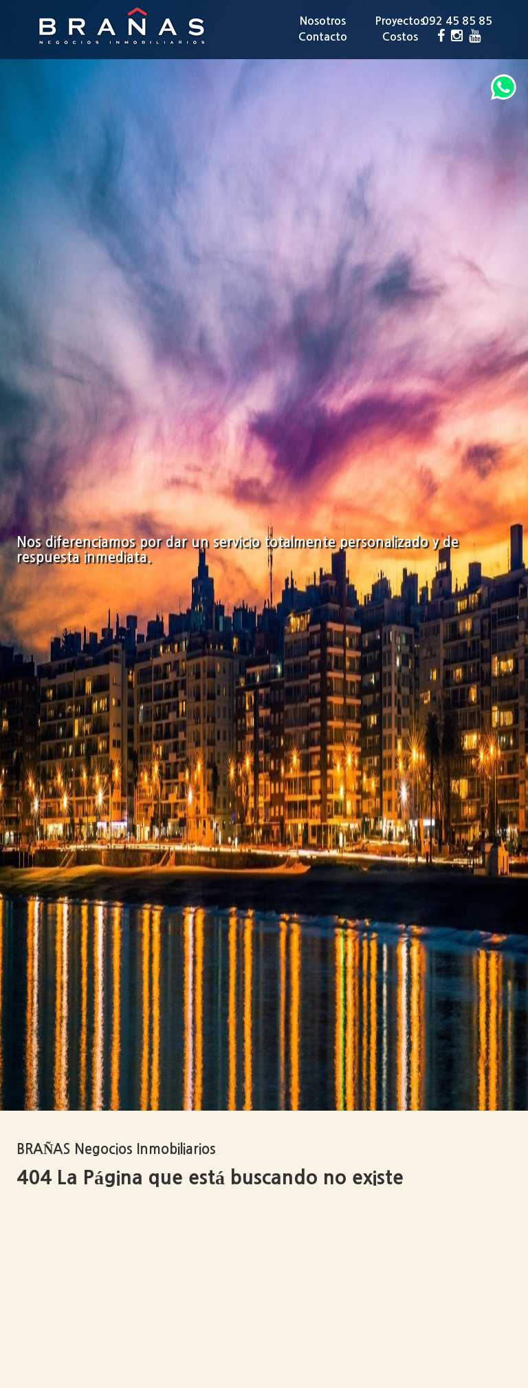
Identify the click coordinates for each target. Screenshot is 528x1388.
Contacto (322, 37)
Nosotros (323, 21)
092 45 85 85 (457, 21)
